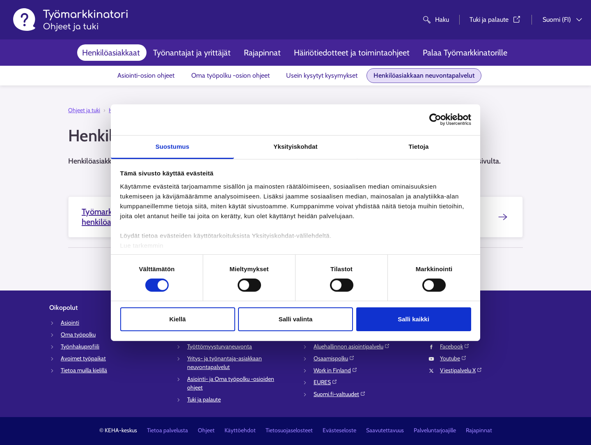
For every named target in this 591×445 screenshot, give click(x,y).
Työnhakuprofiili (80, 346)
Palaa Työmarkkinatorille (465, 53)
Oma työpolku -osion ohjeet (230, 75)
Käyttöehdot (240, 430)
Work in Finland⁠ (335, 370)
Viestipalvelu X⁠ (461, 370)
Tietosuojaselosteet (289, 430)
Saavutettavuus (385, 430)
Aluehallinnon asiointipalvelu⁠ (352, 346)
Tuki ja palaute (204, 399)
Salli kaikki (413, 319)
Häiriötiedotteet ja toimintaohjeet (352, 53)
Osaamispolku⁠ (334, 358)
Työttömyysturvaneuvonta (219, 346)
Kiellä (177, 319)
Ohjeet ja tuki (84, 110)
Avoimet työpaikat (83, 358)
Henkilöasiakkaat (111, 53)
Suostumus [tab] (173, 146)
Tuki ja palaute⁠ (496, 19)
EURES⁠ (325, 382)
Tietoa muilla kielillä (84, 370)
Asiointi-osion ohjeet (145, 75)
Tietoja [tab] (419, 146)
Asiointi (70, 322)
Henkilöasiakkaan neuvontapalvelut (423, 75)
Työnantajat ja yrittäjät (192, 53)
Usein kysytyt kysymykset (321, 75)
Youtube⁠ (453, 358)
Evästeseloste (339, 430)
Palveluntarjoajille (435, 430)
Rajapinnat (262, 53)
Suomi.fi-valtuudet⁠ (340, 394)
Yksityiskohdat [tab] (295, 146)
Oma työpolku (78, 334)
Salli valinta (296, 319)
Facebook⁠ (455, 346)
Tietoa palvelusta (167, 430)
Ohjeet (206, 430)
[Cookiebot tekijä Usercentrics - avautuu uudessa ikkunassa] (435, 119)
